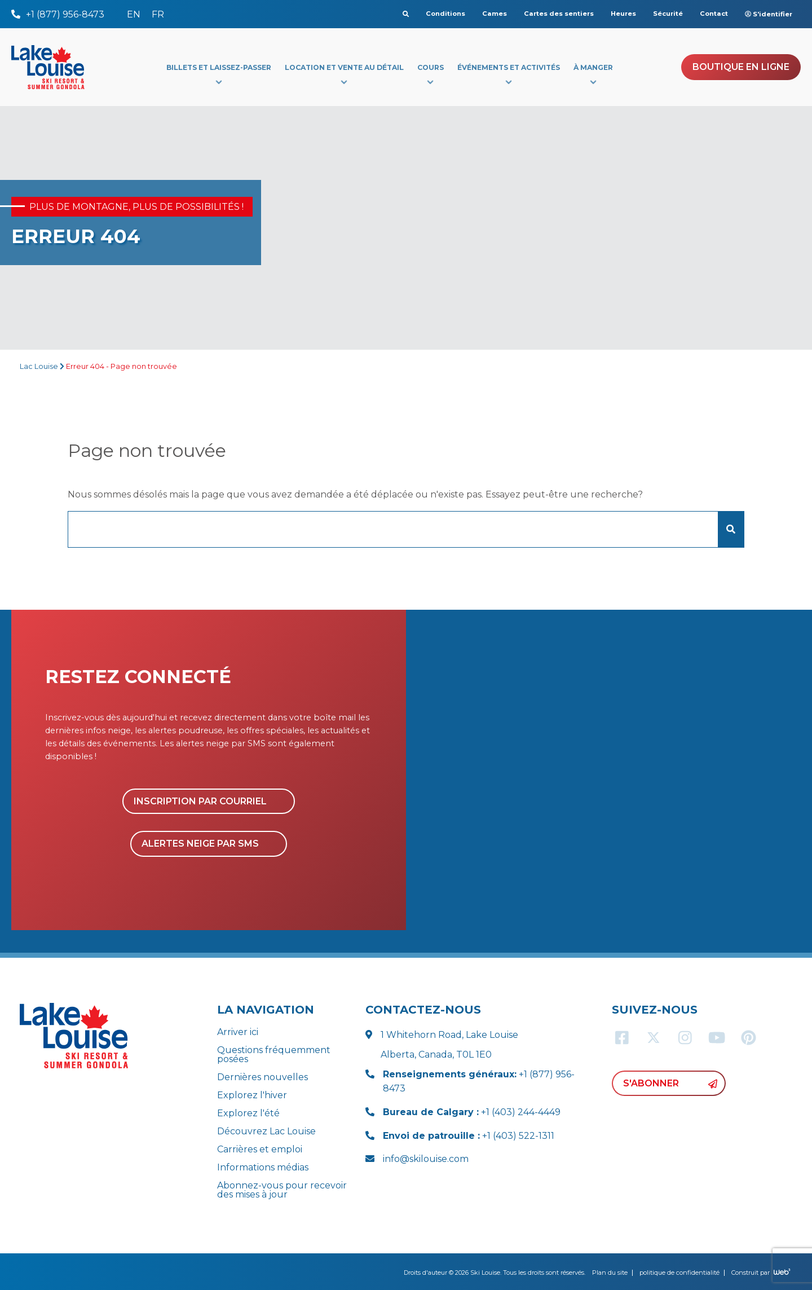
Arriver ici (237, 1032)
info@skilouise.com (426, 1158)
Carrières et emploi (259, 1149)
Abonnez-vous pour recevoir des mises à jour (282, 1190)
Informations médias (262, 1167)
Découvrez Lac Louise (266, 1131)
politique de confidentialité (679, 1272)
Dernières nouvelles (262, 1077)
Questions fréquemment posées (273, 1054)
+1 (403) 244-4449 (472, 1112)
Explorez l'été (248, 1113)
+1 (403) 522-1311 (468, 1135)
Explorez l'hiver (252, 1095)
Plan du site (610, 1272)
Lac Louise (39, 366)
